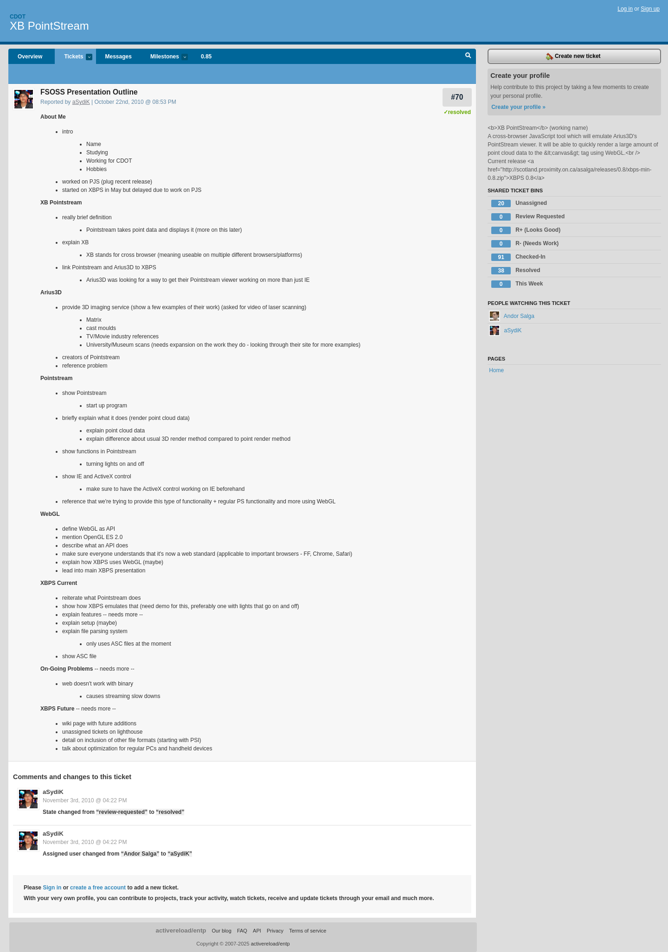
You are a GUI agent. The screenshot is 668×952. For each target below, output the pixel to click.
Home (496, 370)
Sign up (650, 9)
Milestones (164, 57)
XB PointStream (49, 25)
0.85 (206, 56)
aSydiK (81, 102)
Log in (625, 9)
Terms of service (307, 930)
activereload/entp (181, 930)
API (257, 930)
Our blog (221, 930)
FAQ (242, 930)
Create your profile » (518, 107)
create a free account (98, 887)
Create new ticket (573, 56)
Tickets (73, 57)
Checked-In (518, 257)
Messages (118, 56)
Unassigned (519, 203)
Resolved (515, 270)
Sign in (52, 887)
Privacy (275, 930)
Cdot (18, 16)
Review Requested (528, 217)
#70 (457, 97)
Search (468, 56)
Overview (30, 56)
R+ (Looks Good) (525, 230)
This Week (517, 284)
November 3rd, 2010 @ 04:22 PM (85, 800)
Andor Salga (511, 316)
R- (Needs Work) (525, 244)
